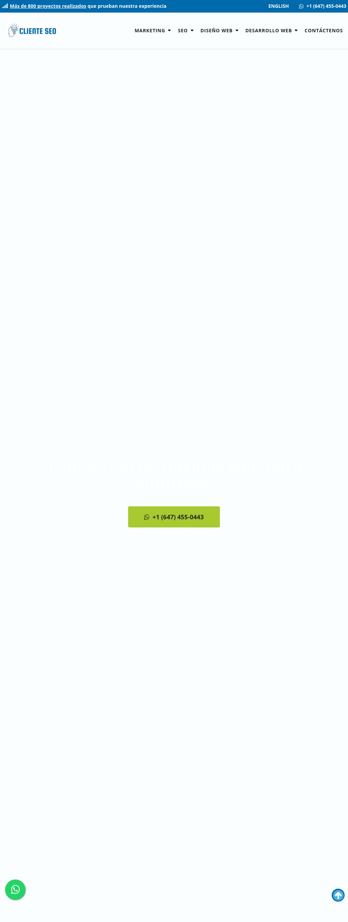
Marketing (151, 30)
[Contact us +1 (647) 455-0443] (322, 6)
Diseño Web (217, 30)
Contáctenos (323, 30)
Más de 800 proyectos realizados (48, 6)
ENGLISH (278, 6)
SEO (183, 30)
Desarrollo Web (269, 30)
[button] (169, 30)
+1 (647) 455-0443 (174, 517)
